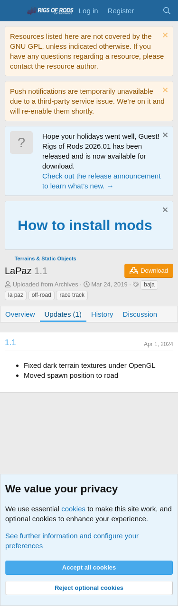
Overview (20, 314)
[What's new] (148, 10)
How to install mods (85, 225)
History (102, 314)
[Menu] (13, 10)
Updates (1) (63, 314)
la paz (15, 295)
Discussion (140, 314)
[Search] (167, 10)
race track (71, 295)
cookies (73, 509)
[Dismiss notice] (164, 36)
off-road (41, 295)
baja (149, 284)
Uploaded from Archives (45, 284)
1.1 (10, 342)
